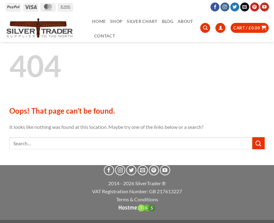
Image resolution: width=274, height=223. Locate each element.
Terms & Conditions (137, 199)
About (185, 21)
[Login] (220, 28)
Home (99, 21)
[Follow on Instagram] (224, 7)
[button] (250, 28)
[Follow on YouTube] (264, 7)
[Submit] (258, 143)
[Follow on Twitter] (234, 7)
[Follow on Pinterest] (254, 7)
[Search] (205, 28)
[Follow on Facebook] (214, 7)
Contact (104, 35)
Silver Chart (142, 21)
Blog (167, 21)
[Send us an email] (244, 7)
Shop (116, 21)
